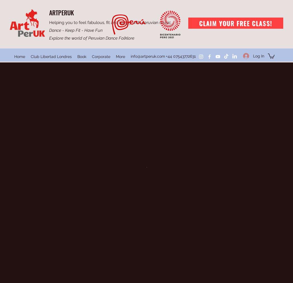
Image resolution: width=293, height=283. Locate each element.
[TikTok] (226, 56)
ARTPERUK (61, 12)
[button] (271, 56)
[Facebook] (209, 56)
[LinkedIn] (234, 56)
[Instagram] (201, 56)
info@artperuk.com (148, 56)
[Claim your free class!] (235, 23)
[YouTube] (218, 56)
